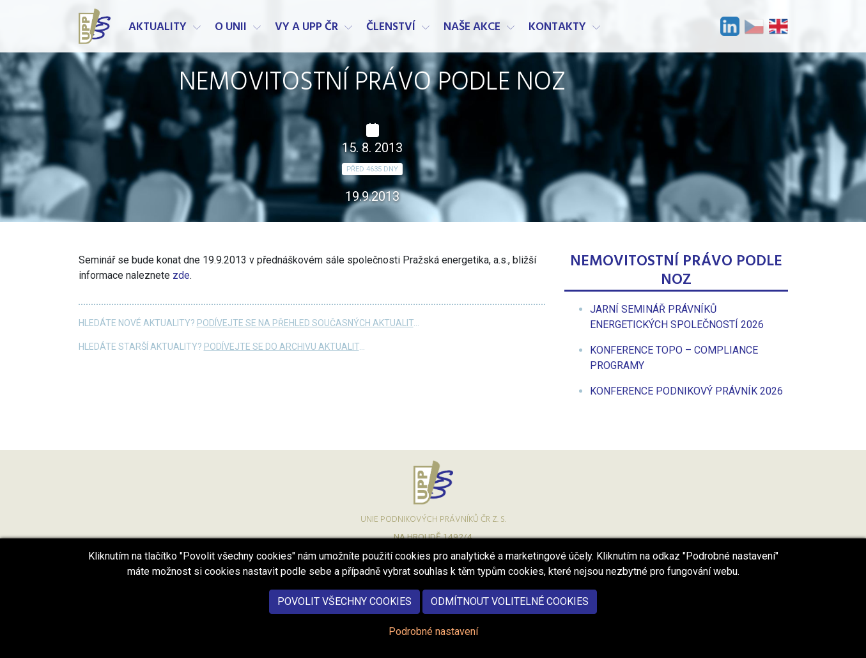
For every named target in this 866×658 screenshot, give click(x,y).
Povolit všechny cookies (344, 612)
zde (181, 275)
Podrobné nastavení (433, 642)
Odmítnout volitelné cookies (510, 612)
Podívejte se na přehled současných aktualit (305, 323)
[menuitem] (686, 391)
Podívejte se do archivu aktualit (281, 346)
